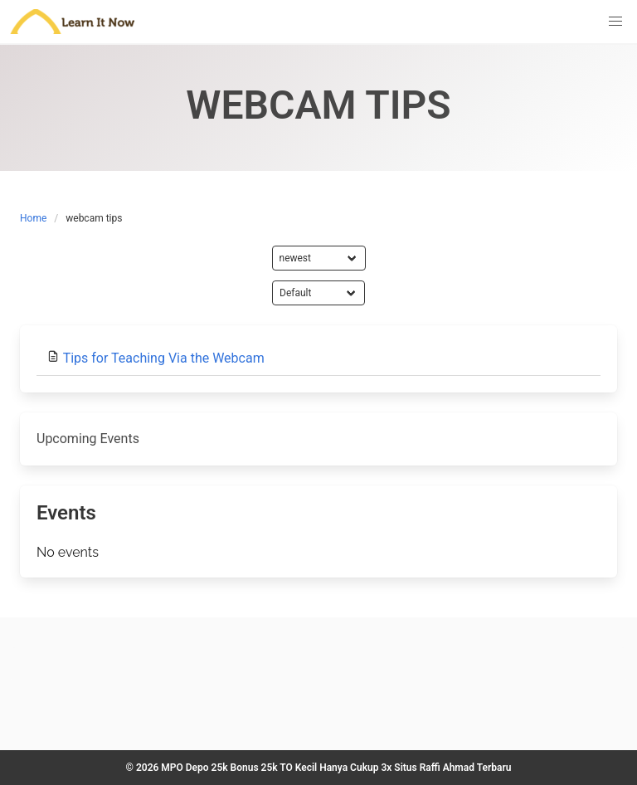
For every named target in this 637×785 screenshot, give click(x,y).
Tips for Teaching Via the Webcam (164, 358)
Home (33, 218)
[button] (615, 21)
